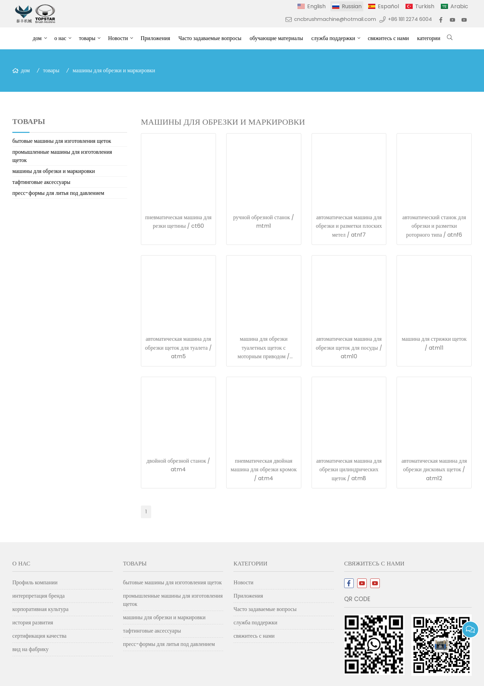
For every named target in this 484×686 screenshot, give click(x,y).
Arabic (459, 6)
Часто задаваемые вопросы (209, 38)
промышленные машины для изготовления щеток (62, 156)
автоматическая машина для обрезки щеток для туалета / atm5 (178, 347)
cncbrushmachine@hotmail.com (335, 19)
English (316, 6)
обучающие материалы (276, 38)
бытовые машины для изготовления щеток (61, 141)
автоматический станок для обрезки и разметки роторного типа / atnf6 (434, 226)
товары (87, 38)
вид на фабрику (30, 649)
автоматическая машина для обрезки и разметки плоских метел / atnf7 (349, 226)
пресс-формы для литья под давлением (58, 193)
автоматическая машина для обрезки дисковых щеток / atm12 (434, 469)
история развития (32, 622)
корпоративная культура (40, 609)
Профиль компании (35, 582)
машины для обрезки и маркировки (114, 70)
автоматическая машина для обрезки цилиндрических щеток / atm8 (349, 469)
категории (428, 38)
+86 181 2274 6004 (410, 19)
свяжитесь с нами (388, 38)
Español (388, 6)
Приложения (155, 38)
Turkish (424, 6)
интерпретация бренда (38, 596)
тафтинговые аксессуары (41, 182)
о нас (60, 38)
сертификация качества (39, 636)
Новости (118, 38)
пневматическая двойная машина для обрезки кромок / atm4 (264, 469)
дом (37, 38)
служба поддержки (333, 38)
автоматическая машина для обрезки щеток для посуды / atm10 (349, 347)
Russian (352, 6)
